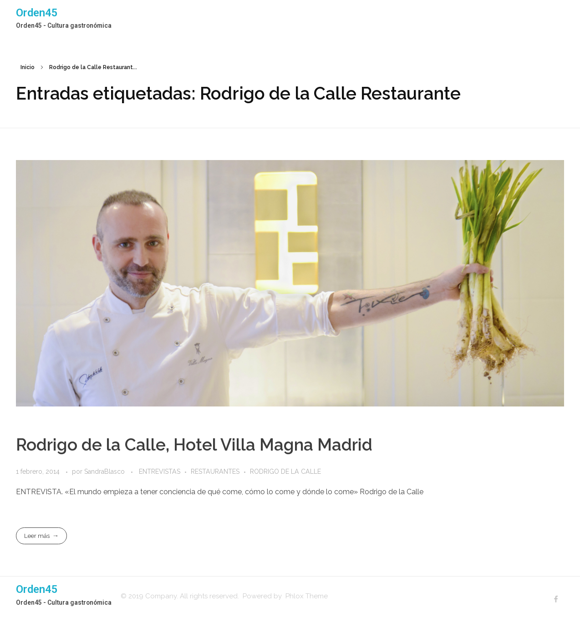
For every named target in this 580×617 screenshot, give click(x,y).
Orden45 (37, 12)
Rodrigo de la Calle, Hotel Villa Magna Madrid (194, 445)
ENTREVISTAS (159, 471)
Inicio (27, 67)
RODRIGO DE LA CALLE (285, 471)
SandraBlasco (105, 471)
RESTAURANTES (215, 471)
